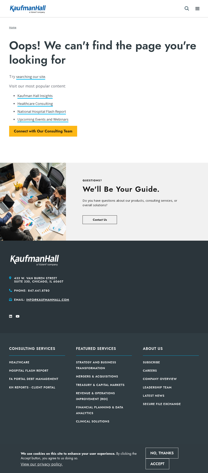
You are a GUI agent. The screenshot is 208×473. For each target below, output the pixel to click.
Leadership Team (157, 387)
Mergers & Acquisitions (97, 376)
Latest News (153, 395)
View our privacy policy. (42, 464)
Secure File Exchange (162, 403)
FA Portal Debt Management (33, 378)
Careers (150, 370)
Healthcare (19, 362)
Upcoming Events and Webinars (46, 118)
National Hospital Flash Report (45, 111)
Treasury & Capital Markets (100, 384)
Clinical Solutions (92, 421)
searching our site (32, 76)
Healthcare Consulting (37, 103)
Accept (157, 464)
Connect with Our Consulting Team (43, 130)
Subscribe (151, 362)
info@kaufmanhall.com (47, 299)
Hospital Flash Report (29, 370)
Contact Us (100, 219)
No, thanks (162, 453)
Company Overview (160, 378)
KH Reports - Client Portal (32, 387)
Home (12, 27)
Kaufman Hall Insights (37, 95)
